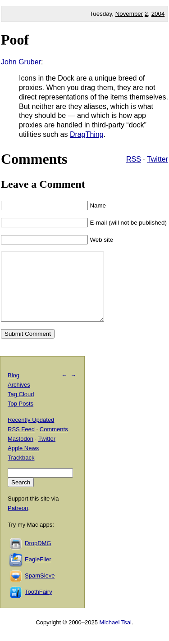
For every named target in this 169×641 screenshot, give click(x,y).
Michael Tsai (116, 635)
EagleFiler (38, 572)
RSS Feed (21, 442)
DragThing (87, 134)
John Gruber (21, 62)
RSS (133, 159)
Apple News (23, 461)
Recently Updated (31, 433)
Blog (13, 388)
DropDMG (38, 556)
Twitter (157, 159)
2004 (158, 13)
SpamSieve (40, 589)
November (129, 13)
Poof (15, 40)
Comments (54, 442)
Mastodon (20, 452)
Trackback (21, 471)
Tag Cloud (21, 407)
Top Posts (20, 417)
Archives (19, 398)
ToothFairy (38, 605)
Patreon (18, 521)
